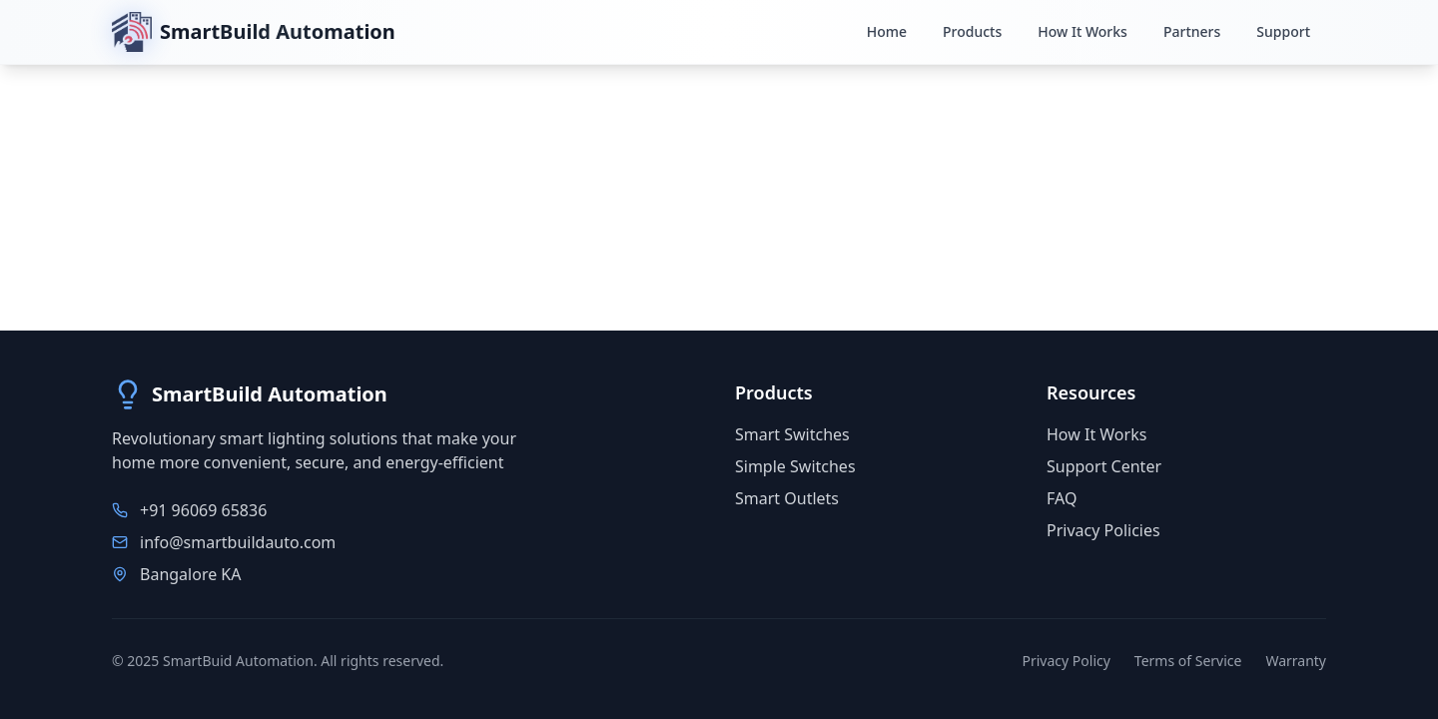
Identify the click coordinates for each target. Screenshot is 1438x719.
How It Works (1096, 434)
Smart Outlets (787, 498)
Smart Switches (792, 434)
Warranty (1295, 660)
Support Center (1104, 466)
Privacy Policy (1066, 660)
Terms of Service (1188, 660)
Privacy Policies (1103, 530)
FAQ (1062, 498)
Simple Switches (795, 466)
